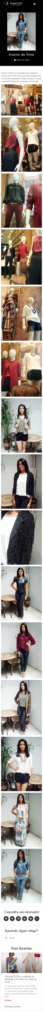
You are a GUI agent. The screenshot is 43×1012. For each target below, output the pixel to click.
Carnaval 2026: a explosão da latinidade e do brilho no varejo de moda (20, 979)
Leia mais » (8, 1000)
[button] (34, 4)
